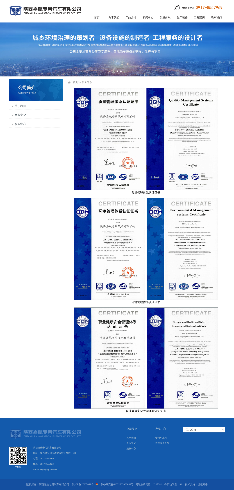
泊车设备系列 (162, 443)
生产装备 (182, 17)
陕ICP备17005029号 (83, 484)
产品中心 (160, 428)
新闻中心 (148, 17)
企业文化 (20, 115)
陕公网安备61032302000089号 (117, 484)
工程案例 (199, 17)
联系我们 (216, 17)
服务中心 (20, 124)
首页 (96, 17)
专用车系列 (161, 437)
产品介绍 (131, 17)
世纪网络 (203, 484)
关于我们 (113, 17)
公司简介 (131, 428)
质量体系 (165, 17)
